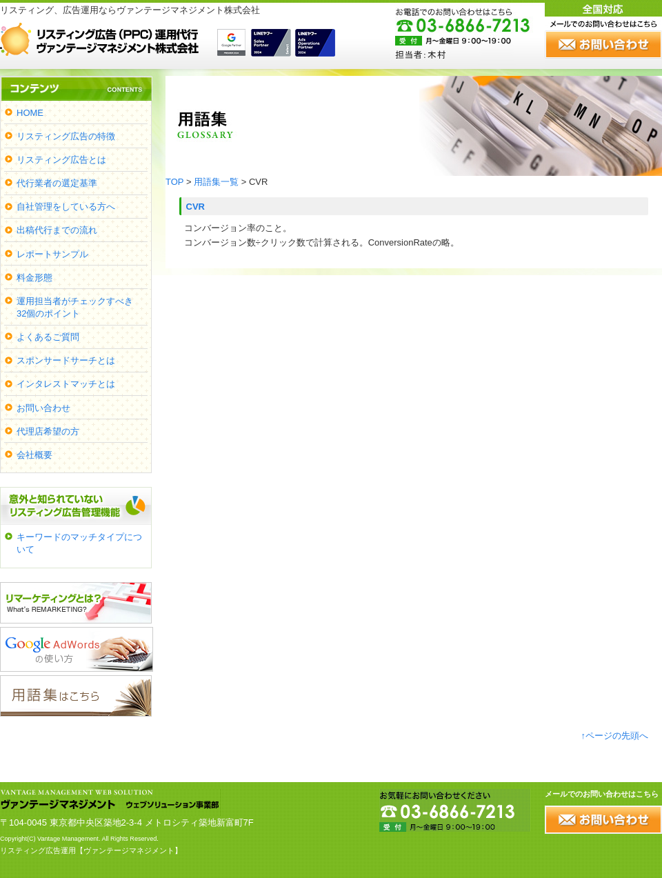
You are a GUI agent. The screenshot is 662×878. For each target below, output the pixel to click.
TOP (174, 182)
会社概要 (34, 455)
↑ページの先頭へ (615, 735)
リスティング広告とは (61, 159)
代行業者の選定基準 (57, 183)
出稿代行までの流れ (57, 230)
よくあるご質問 (48, 337)
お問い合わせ (43, 408)
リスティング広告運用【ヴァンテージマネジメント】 (91, 850)
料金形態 (34, 277)
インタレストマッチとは (66, 384)
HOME (30, 113)
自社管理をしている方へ (66, 206)
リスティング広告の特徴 (66, 136)
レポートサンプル (52, 254)
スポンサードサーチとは (66, 360)
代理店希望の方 (48, 431)
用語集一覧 (216, 182)
